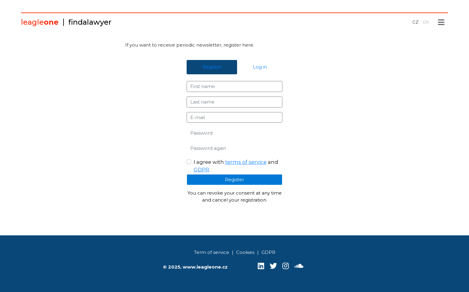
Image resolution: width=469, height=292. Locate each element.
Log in (260, 67)
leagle (40, 22)
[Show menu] (441, 22)
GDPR (201, 170)
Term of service (211, 252)
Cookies (245, 252)
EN (426, 22)
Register (212, 67)
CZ (415, 22)
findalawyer (90, 22)
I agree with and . (236, 166)
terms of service (246, 162)
